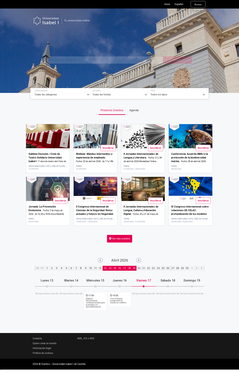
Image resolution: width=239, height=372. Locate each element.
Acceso (198, 4)
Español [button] (181, 4)
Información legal (42, 348)
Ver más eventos (119, 238)
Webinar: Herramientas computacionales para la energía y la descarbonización (95, 303)
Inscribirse (108, 148)
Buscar (177, 59)
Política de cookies (43, 353)
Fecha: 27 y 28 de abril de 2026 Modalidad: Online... (143, 158)
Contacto (37, 338)
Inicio (167, 4)
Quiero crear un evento (45, 343)
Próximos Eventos (111, 110)
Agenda (134, 110)
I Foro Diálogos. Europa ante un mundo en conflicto (118, 301)
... (189, 213)
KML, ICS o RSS (85, 338)
